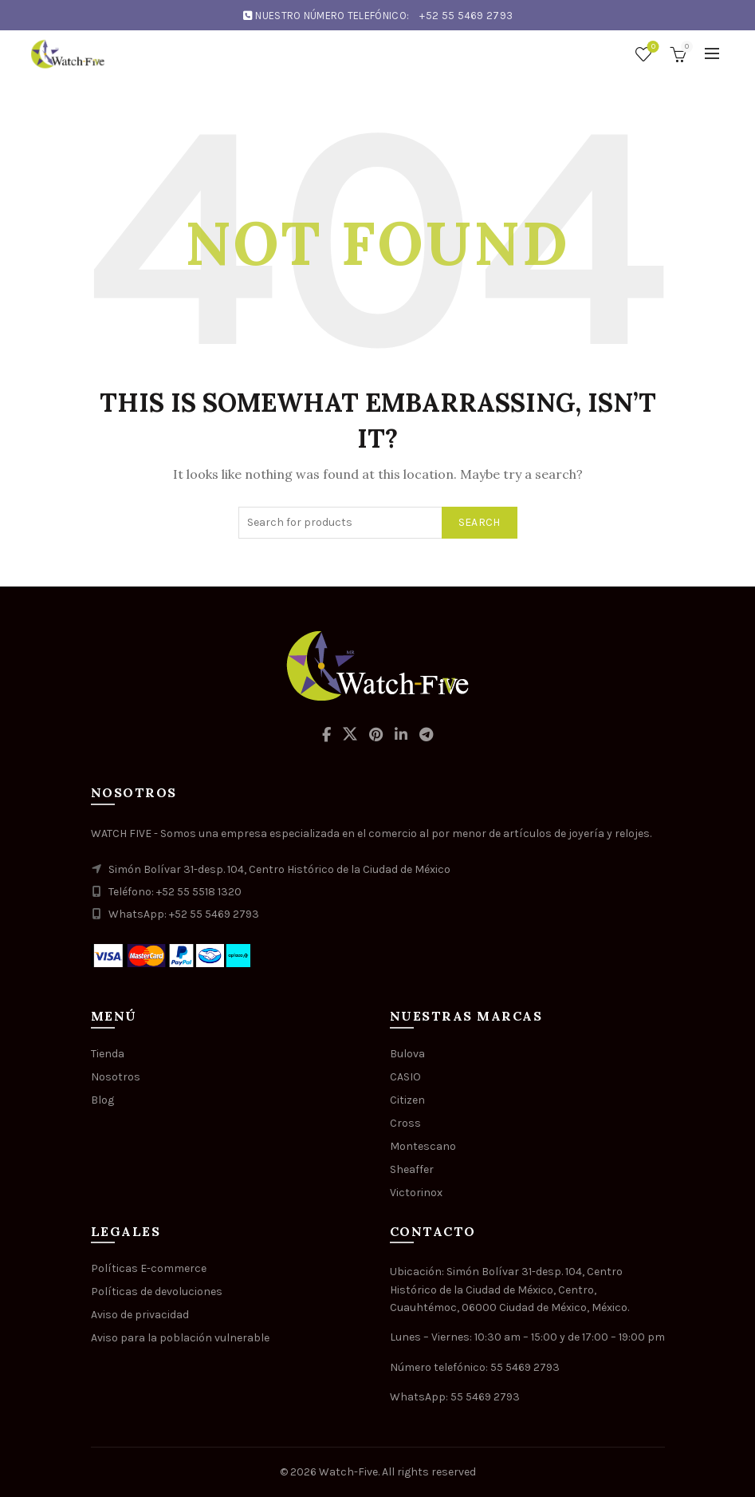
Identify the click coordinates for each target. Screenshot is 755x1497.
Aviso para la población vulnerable (180, 1338)
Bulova (407, 1054)
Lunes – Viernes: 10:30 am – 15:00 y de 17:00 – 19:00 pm (527, 1337)
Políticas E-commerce (148, 1268)
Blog (102, 1100)
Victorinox (416, 1192)
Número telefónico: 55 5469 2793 (475, 1367)
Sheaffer (412, 1169)
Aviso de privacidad (140, 1314)
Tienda (107, 1054)
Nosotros (115, 1077)
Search (479, 522)
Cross (405, 1123)
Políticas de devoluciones (156, 1291)
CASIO (405, 1077)
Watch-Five (348, 1472)
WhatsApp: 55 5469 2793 (455, 1397)
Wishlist (651, 47)
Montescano (423, 1146)
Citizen (407, 1100)
